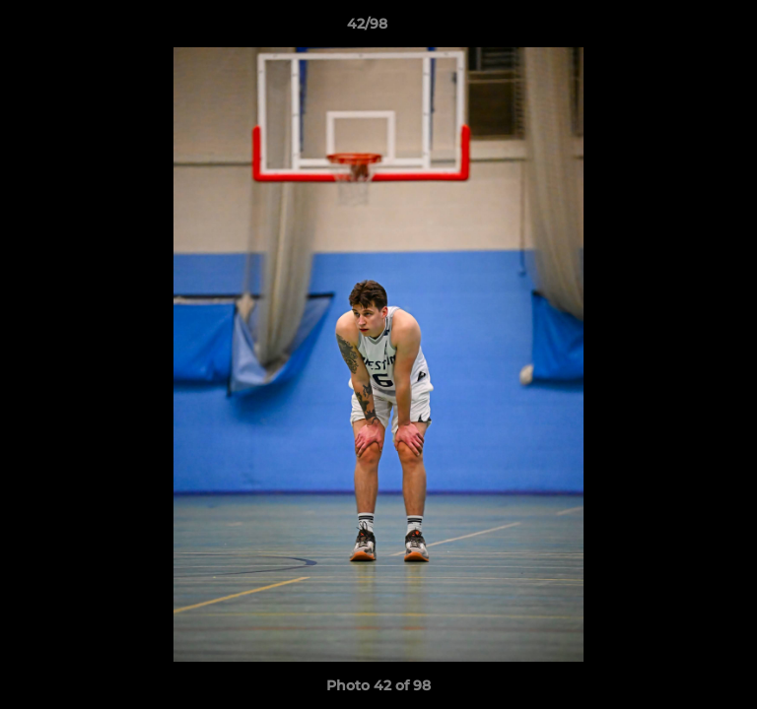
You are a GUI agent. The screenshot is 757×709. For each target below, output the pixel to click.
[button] (686, 28)
